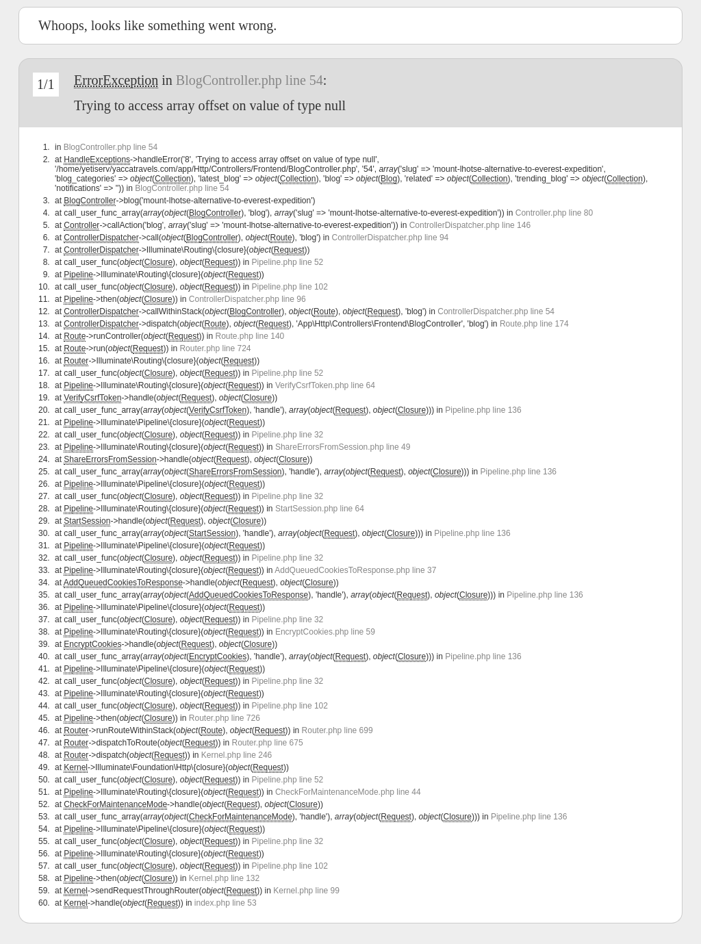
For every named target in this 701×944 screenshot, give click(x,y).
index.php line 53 (225, 903)
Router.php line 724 (215, 348)
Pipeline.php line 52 (288, 262)
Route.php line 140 (249, 336)
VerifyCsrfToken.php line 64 (325, 385)
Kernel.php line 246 (236, 755)
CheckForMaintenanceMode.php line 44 (348, 792)
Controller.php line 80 (554, 213)
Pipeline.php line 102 (290, 287)
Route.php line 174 (534, 324)
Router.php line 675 (267, 743)
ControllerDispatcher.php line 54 (496, 311)
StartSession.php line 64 (319, 508)
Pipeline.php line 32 (288, 434)
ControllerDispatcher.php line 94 (390, 237)
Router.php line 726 (224, 718)
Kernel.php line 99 (306, 890)
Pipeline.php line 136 (483, 410)
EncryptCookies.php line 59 (325, 632)
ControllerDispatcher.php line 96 (247, 299)
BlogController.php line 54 (249, 80)
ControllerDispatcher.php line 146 (470, 225)
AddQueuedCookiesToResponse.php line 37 (355, 570)
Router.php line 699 (337, 730)
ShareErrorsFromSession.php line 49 (342, 447)
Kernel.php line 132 (224, 878)
